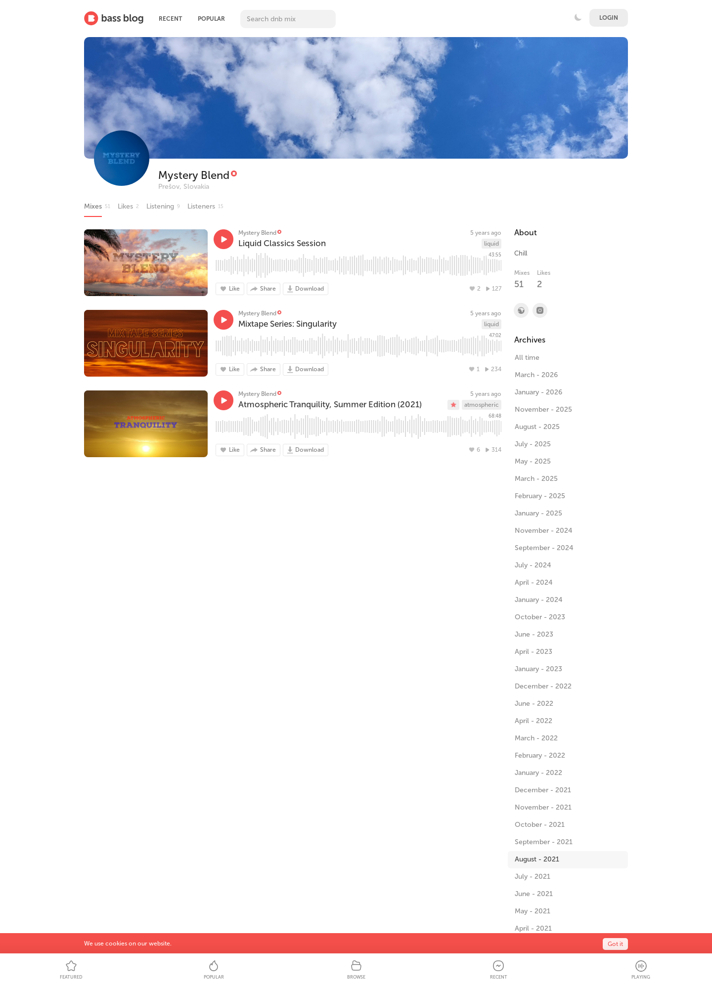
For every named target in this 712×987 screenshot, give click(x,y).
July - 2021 (532, 876)
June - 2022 (534, 703)
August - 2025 (537, 427)
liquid (491, 243)
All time (527, 357)
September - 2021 (544, 842)
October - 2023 (540, 617)
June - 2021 (534, 894)
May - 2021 (532, 911)
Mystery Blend (193, 175)
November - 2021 (543, 807)
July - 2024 (533, 565)
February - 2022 (540, 755)
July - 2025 (533, 444)
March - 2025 (536, 478)
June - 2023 (534, 634)
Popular (211, 18)
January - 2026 (538, 392)
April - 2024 (534, 582)
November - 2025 (543, 409)
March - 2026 (536, 375)
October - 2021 (540, 824)
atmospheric (481, 404)
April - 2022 (533, 721)
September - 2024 (544, 548)
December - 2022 (543, 686)
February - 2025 (540, 496)
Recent (170, 18)
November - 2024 (544, 530)
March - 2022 (536, 738)
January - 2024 (539, 600)
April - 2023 (533, 651)
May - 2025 (533, 461)
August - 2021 (537, 859)
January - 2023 (538, 669)
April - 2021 (533, 928)
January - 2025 (538, 513)
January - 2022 (538, 773)
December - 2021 (543, 790)
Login (608, 17)
